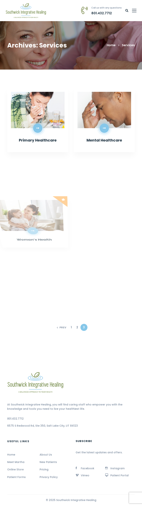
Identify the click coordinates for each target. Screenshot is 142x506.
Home (111, 45)
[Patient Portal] (117, 475)
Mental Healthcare (104, 140)
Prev (61, 327)
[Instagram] (115, 468)
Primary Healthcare (38, 140)
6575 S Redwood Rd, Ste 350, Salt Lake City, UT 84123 (42, 426)
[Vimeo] (82, 475)
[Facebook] (85, 468)
